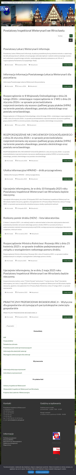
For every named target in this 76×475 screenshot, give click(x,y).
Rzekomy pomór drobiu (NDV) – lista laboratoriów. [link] (31, 217)
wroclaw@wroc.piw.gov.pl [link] (16, 420)
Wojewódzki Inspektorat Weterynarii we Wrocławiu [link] (21, 389)
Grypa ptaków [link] (8, 341)
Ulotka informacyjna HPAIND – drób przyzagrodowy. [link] (32, 170)
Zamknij (31, 472)
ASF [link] (4, 337)
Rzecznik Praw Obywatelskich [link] (12, 441)
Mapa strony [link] (7, 445)
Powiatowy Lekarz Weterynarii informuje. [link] (26, 49)
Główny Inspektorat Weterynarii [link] (14, 385)
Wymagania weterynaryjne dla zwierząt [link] (16, 354)
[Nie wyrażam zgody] (74, 470)
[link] (2, 8)
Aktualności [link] (34, 65)
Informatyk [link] (9, 65)
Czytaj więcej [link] (67, 65)
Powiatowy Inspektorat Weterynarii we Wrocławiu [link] (34, 30)
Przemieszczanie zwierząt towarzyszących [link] (17, 348)
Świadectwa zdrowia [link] (10, 344)
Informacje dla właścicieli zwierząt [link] (14, 351)
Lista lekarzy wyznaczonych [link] (12, 373)
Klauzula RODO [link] (8, 440)
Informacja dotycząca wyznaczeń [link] (14, 369)
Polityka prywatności (42, 472)
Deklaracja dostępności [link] (10, 443)
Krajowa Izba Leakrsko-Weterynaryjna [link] (16, 392)
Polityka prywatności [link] (9, 438)
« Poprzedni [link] (10, 326)
